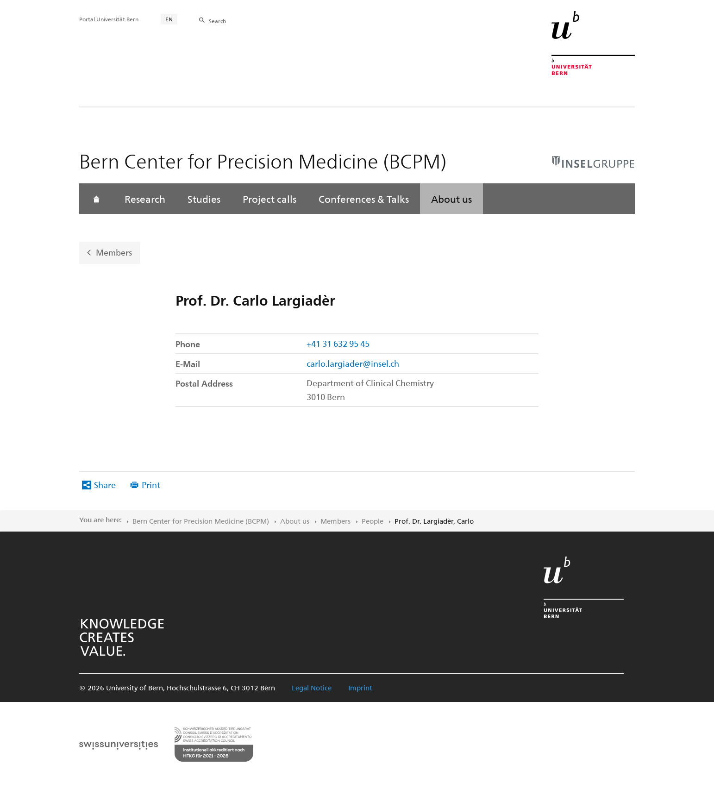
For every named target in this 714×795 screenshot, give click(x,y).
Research (145, 198)
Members (114, 252)
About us (451, 198)
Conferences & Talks (364, 198)
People (372, 521)
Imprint (360, 687)
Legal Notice (312, 687)
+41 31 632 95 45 (338, 343)
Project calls (269, 198)
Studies (204, 198)
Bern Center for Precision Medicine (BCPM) (200, 521)
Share (105, 484)
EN (169, 19)
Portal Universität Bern (108, 19)
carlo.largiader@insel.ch (353, 363)
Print (151, 484)
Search (217, 21)
